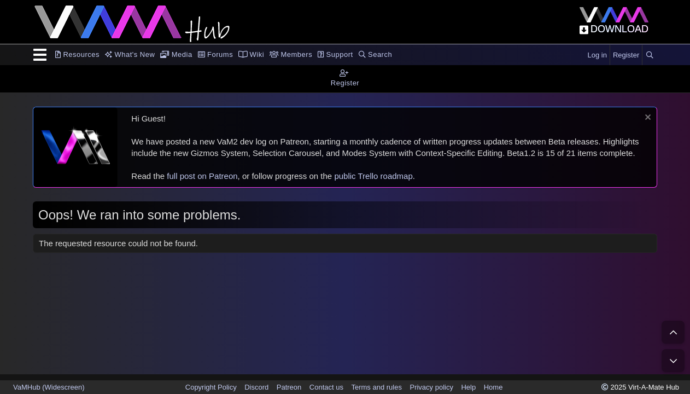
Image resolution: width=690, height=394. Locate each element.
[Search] (649, 55)
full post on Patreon (202, 176)
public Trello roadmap (373, 176)
